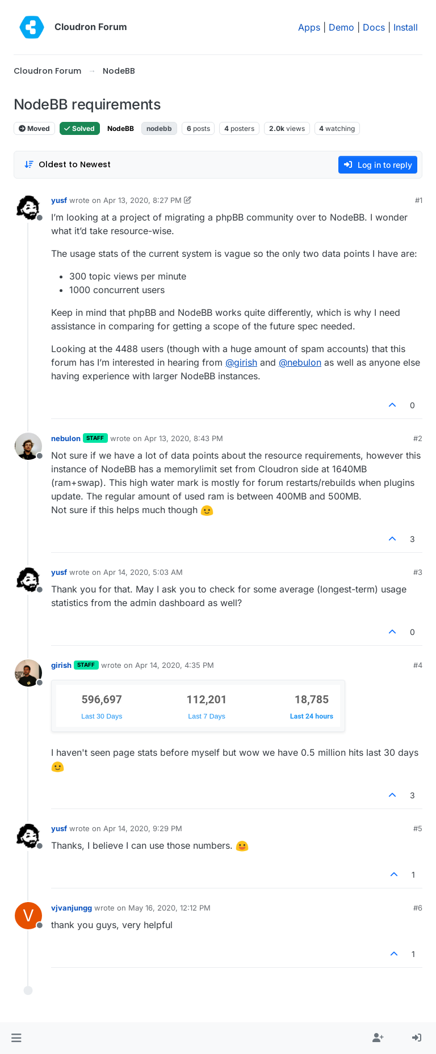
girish (61, 665)
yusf (59, 200)
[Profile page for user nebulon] (28, 446)
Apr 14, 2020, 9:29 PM (142, 828)
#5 (417, 828)
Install (405, 27)
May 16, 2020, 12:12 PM (169, 907)
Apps (309, 27)
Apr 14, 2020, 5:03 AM (143, 572)
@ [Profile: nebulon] (300, 362)
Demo (341, 27)
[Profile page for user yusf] (28, 208)
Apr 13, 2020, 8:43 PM (183, 438)
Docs (374, 27)
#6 (417, 907)
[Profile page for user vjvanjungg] (28, 915)
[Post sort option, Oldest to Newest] (67, 164)
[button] (16, 1038)
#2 (417, 438)
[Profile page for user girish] (28, 673)
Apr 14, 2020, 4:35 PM (174, 665)
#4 (417, 665)
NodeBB (120, 128)
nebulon (66, 438)
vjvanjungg (71, 907)
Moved (34, 128)
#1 (418, 200)
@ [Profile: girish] (241, 362)
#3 (417, 572)
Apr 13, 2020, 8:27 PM (142, 200)
